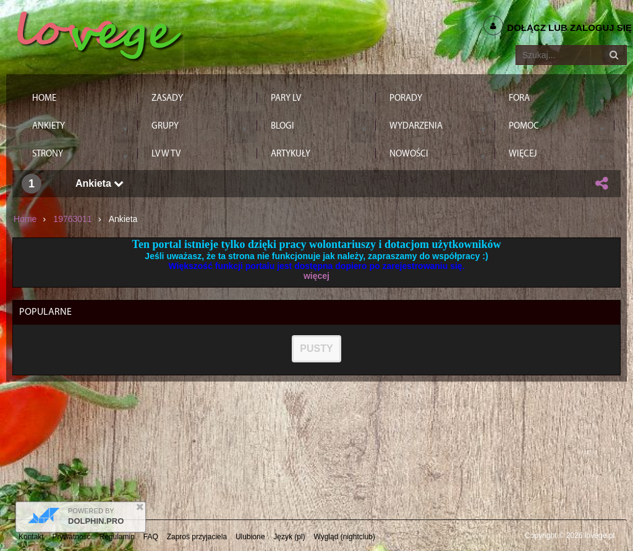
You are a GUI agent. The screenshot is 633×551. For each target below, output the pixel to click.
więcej (316, 276)
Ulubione (250, 536)
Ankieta (99, 183)
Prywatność (72, 536)
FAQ (150, 536)
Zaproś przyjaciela (197, 536)
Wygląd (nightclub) (344, 536)
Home (25, 219)
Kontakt (31, 536)
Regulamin (117, 536)
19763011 (72, 219)
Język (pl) (289, 536)
